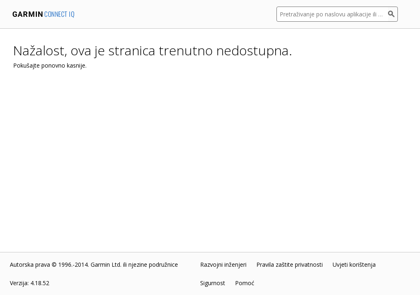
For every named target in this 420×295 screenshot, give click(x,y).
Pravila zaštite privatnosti (289, 264)
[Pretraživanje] (393, 14)
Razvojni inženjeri (223, 264)
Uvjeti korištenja (354, 264)
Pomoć (244, 283)
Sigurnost (212, 283)
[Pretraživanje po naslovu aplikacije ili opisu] (332, 14)
